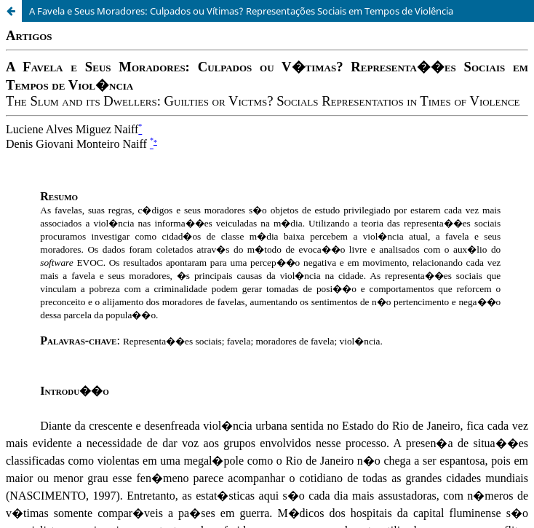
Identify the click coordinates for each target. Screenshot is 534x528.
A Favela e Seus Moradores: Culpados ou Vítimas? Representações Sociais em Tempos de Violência (241, 10)
